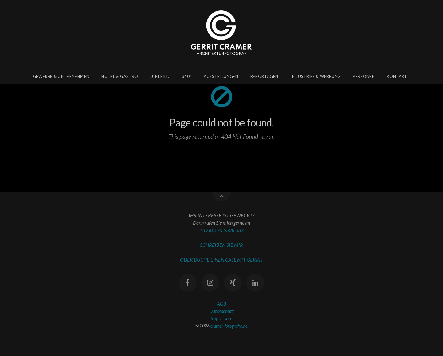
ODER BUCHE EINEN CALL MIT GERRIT (221, 259)
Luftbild (160, 76)
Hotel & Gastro (119, 76)
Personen (364, 76)
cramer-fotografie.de (229, 325)
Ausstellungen (221, 76)
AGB (221, 303)
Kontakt (397, 76)
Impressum (221, 318)
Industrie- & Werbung (315, 76)
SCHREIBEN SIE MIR (221, 245)
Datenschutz (221, 311)
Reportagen (264, 76)
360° (187, 76)
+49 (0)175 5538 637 (222, 230)
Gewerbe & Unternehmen (61, 76)
